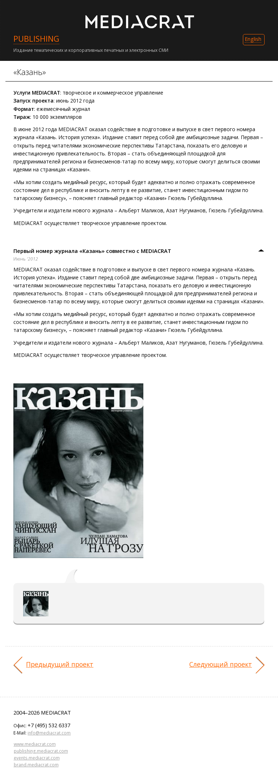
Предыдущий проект (59, 664)
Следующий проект (220, 664)
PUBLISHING (36, 38)
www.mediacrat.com (35, 744)
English (253, 39)
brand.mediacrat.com (36, 764)
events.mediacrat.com (37, 758)
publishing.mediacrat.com (41, 751)
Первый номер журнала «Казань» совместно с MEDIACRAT (92, 250)
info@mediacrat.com (49, 733)
